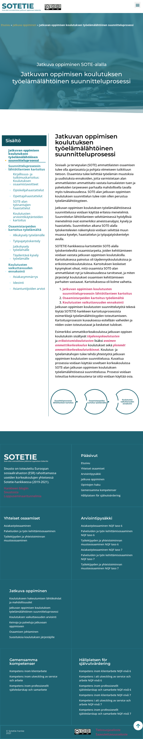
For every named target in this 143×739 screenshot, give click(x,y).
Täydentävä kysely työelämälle (26, 257)
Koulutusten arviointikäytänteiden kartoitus (28, 217)
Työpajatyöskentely (26, 241)
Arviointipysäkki (96, 518)
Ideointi (18, 282)
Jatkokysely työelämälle (21, 248)
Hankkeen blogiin (16, 488)
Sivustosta (11, 492)
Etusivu (5, 25)
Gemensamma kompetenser (23, 662)
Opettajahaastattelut (27, 196)
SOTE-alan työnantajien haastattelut (22, 205)
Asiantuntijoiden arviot (29, 288)
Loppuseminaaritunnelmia (22, 496)
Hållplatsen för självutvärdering (94, 662)
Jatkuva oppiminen (24, 25)
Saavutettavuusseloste (112, 734)
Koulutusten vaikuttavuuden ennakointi (20, 268)
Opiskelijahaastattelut (28, 190)
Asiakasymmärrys (25, 276)
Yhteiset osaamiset (22, 518)
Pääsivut (89, 455)
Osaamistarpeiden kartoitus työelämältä (24, 228)
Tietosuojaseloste (108, 730)
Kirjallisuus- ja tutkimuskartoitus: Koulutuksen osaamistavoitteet (26, 179)
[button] (137, 5)
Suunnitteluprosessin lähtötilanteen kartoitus (26, 167)
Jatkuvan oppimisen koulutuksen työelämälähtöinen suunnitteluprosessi (23, 155)
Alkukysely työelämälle (29, 235)
